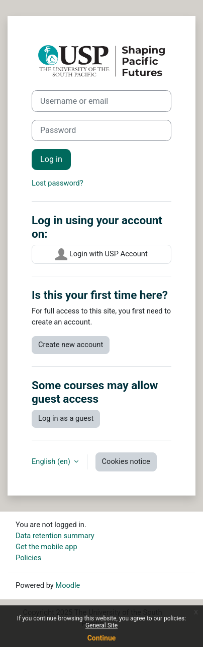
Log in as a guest (65, 418)
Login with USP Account (101, 254)
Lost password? (57, 183)
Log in (51, 159)
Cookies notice (126, 461)
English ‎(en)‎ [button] (52, 461)
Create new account (70, 344)
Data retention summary (55, 535)
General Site (101, 625)
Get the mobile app (46, 546)
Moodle (67, 585)
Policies (28, 557)
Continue (101, 638)
